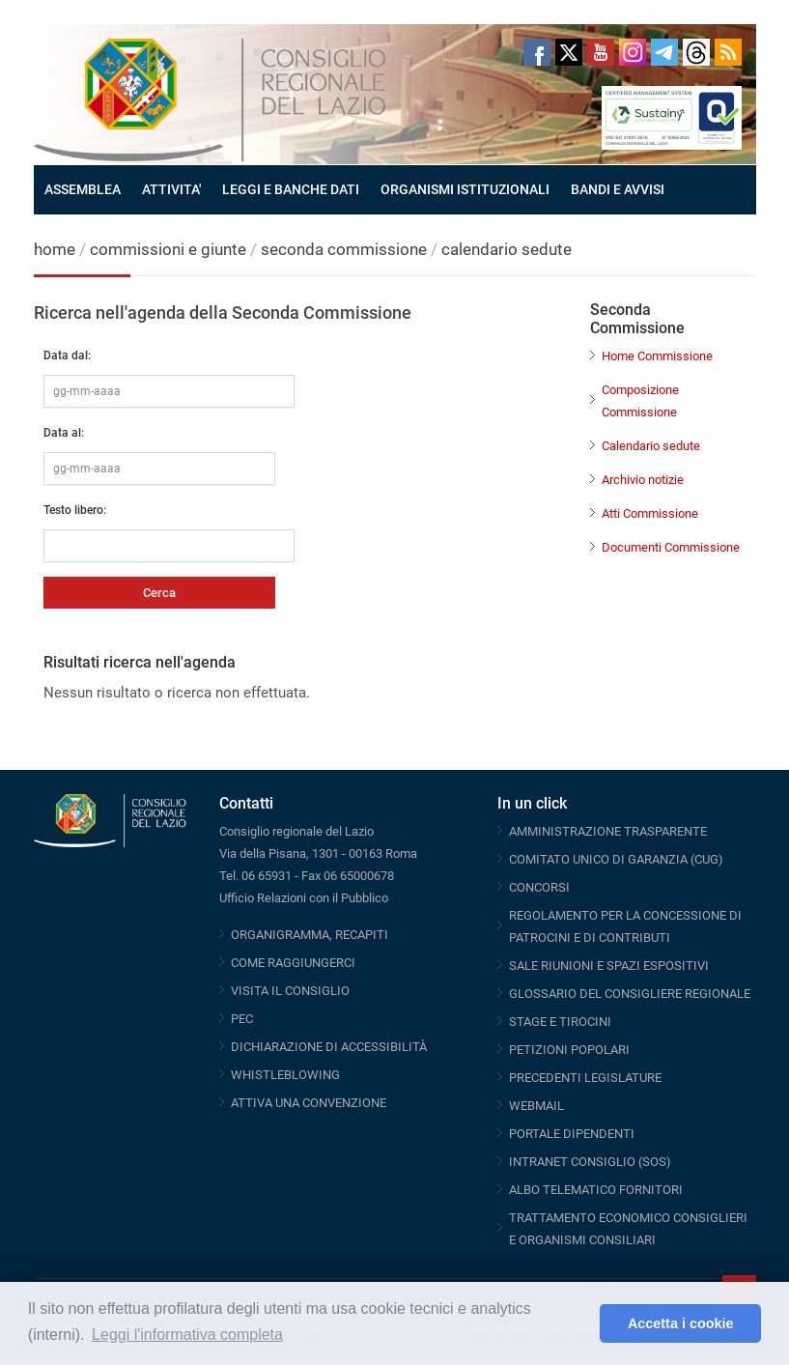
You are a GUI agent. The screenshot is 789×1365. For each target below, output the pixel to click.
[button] (580, 1323)
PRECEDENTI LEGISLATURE (585, 1077)
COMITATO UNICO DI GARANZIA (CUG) (616, 859)
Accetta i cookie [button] (681, 1323)
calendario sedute (506, 249)
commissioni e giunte (168, 249)
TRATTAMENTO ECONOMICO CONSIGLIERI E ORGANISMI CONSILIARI (628, 1228)
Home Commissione (657, 356)
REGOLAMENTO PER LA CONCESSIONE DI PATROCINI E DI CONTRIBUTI (625, 926)
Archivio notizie (643, 479)
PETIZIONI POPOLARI (569, 1049)
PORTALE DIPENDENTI (571, 1133)
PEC (242, 1018)
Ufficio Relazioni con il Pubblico (303, 898)
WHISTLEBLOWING (285, 1074)
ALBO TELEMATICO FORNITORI (596, 1189)
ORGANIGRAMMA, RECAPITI (309, 934)
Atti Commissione (650, 513)
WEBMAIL (536, 1105)
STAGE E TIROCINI (560, 1021)
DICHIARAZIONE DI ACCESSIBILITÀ (329, 1046)
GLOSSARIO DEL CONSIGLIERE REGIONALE (629, 993)
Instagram (632, 52)
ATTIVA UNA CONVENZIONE (308, 1102)
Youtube (600, 52)
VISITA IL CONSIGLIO (290, 990)
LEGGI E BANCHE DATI (290, 189)
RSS (728, 52)
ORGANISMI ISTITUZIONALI (464, 189)
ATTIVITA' (171, 189)
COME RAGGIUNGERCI (293, 962)
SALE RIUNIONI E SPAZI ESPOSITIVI (609, 965)
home (54, 249)
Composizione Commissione (640, 401)
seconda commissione (344, 249)
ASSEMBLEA (82, 189)
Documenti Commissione (671, 547)
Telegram (664, 52)
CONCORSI (539, 887)
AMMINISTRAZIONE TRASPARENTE (608, 831)
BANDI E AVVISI (617, 189)
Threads (696, 52)
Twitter (568, 52)
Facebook (536, 52)
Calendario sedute (651, 446)
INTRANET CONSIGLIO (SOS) (590, 1161)
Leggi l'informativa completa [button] (187, 1334)
